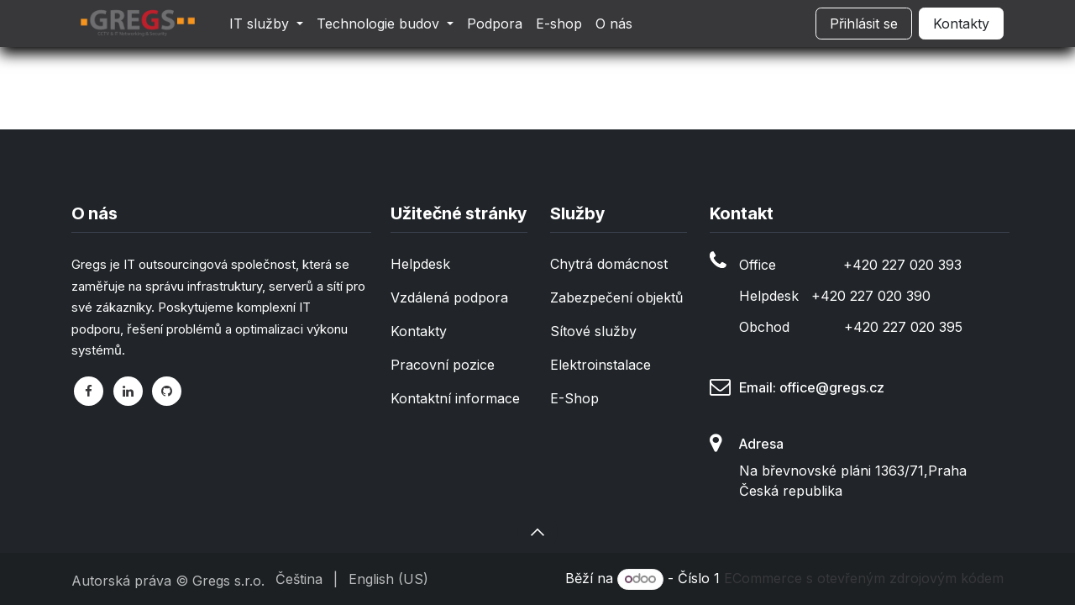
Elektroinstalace (600, 364)
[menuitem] (266, 23)
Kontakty (961, 23)
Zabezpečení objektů (616, 297)
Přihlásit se (864, 23)
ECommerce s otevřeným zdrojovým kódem (864, 578)
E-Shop (574, 398)
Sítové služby (593, 331)
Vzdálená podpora (449, 297)
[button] (537, 532)
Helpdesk (420, 263)
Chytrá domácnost (609, 263)
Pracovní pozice (443, 364)
